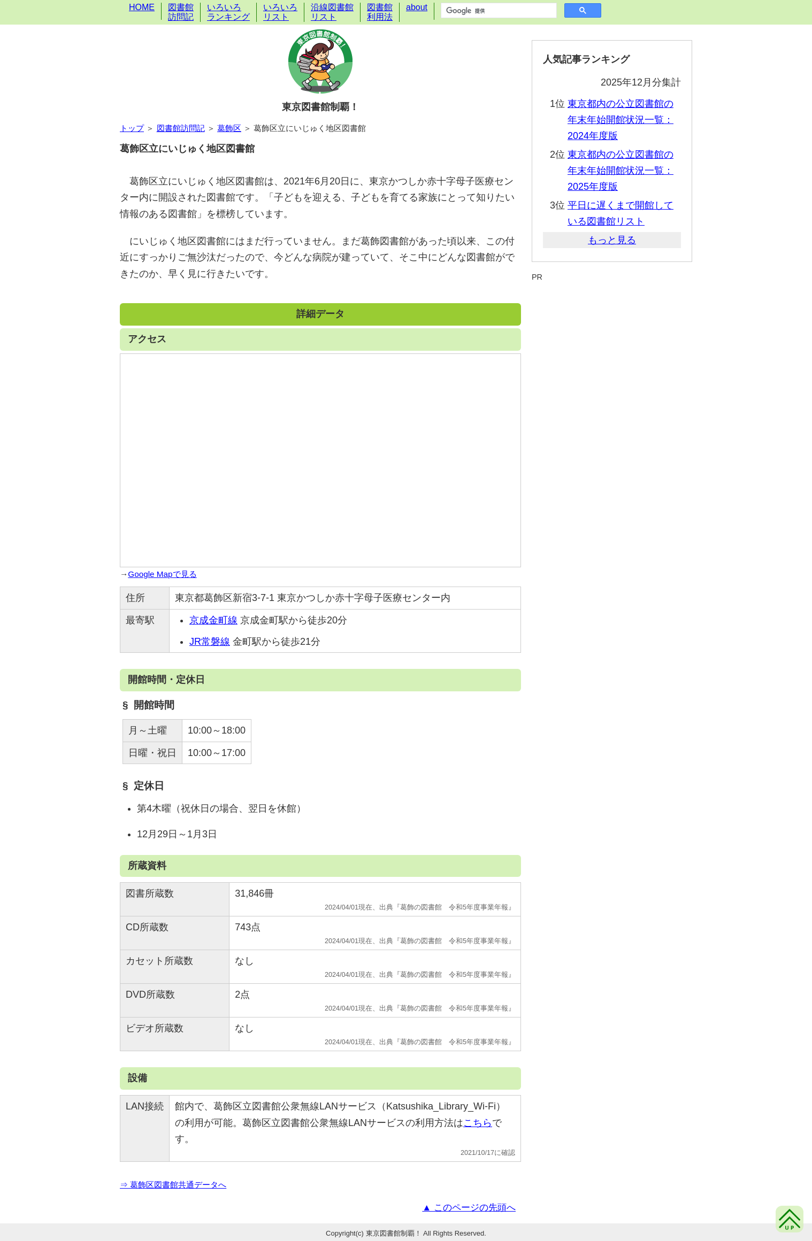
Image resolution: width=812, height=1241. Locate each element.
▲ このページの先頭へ (469, 1208)
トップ (132, 128)
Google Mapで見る (162, 574)
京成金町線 (213, 620)
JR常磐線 (209, 641)
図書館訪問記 (181, 12)
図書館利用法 (380, 12)
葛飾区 (229, 128)
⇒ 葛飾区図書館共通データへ (173, 1184)
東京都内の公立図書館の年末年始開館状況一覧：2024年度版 (620, 119)
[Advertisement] (612, 308)
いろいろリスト (280, 12)
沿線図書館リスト (332, 12)
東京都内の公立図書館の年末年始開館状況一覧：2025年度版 (620, 170)
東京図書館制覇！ (320, 107)
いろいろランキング (228, 12)
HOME (142, 7)
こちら (477, 1122)
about (416, 7)
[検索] (497, 11)
